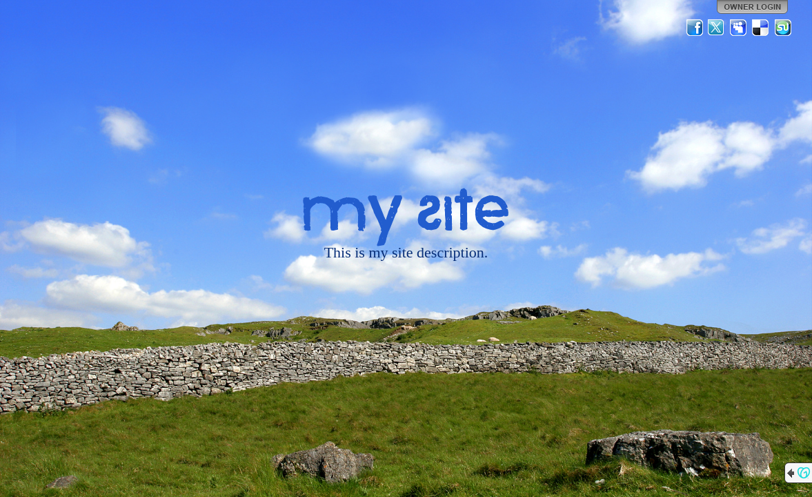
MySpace (739, 27)
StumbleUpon (783, 27)
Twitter (716, 27)
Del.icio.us (761, 27)
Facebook (694, 27)
